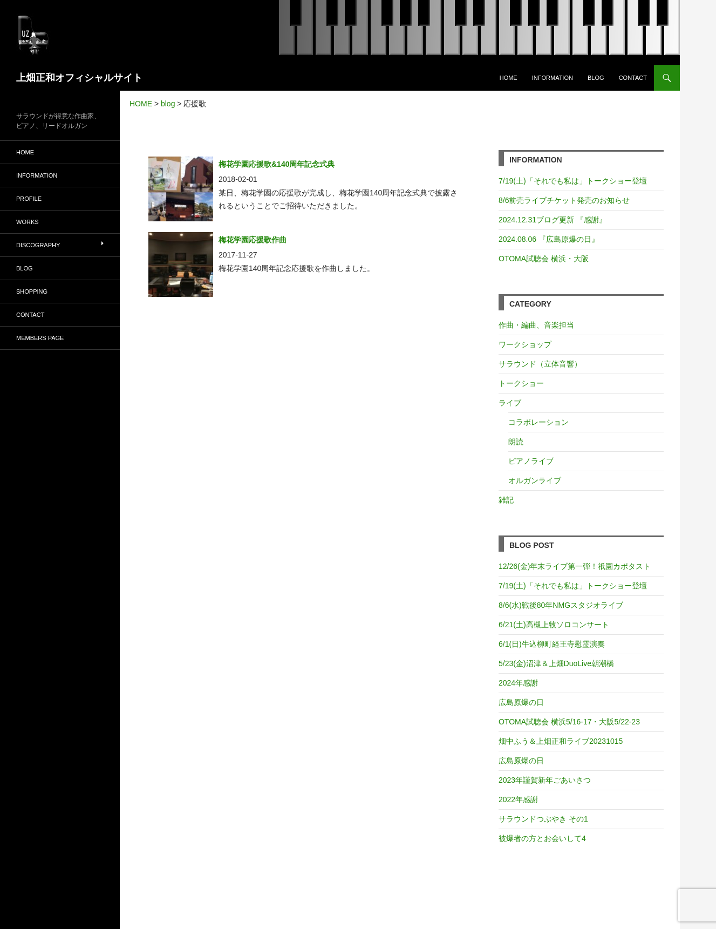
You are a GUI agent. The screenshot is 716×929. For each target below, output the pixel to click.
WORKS (27, 222)
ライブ (510, 402)
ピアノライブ (531, 461)
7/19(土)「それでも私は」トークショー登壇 (573, 181)
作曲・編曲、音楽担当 (536, 325)
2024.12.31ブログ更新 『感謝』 (552, 219)
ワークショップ (525, 344)
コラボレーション (538, 422)
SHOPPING (31, 291)
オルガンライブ (534, 480)
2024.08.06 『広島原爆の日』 (549, 239)
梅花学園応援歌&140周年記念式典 (277, 164)
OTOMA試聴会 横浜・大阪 (544, 258)
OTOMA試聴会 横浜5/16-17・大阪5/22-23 (569, 721)
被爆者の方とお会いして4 (542, 838)
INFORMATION (552, 77)
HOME (508, 77)
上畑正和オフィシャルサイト (79, 77)
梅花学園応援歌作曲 (253, 239)
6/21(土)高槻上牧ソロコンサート (554, 624)
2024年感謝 (518, 683)
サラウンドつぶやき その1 (543, 819)
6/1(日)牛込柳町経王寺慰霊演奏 (552, 644)
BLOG (596, 77)
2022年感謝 (518, 799)
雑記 (506, 500)
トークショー (521, 383)
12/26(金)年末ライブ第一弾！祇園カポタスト (575, 566)
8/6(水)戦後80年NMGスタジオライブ (561, 605)
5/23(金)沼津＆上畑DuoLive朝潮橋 (556, 663)
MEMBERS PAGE (40, 338)
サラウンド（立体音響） (540, 364)
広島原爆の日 (521, 702)
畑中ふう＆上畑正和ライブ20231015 (561, 741)
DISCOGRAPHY (38, 245)
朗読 (515, 441)
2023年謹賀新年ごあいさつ (545, 780)
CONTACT (633, 77)
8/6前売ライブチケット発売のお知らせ (564, 200)
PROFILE (29, 198)
